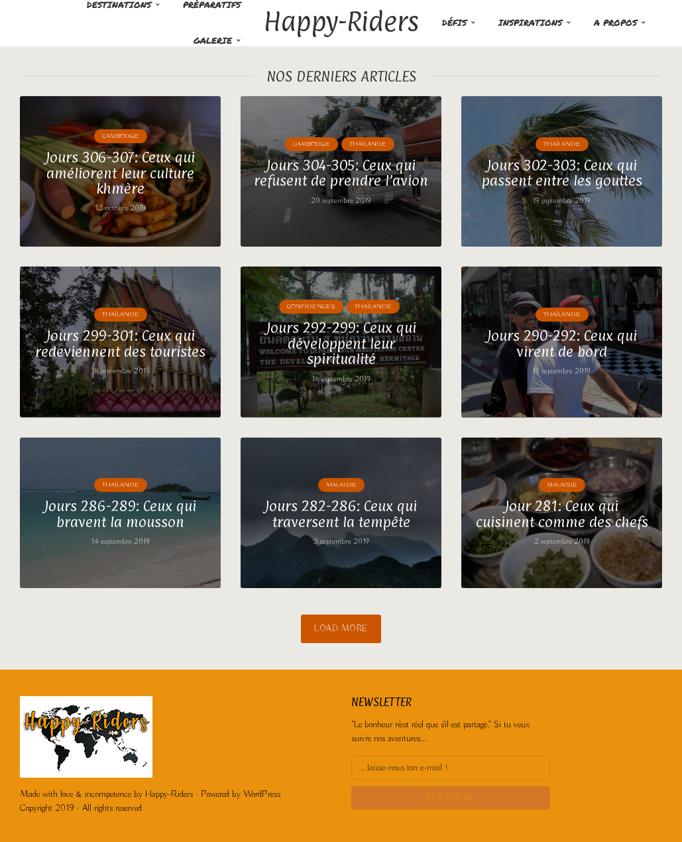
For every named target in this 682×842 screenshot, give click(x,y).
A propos (615, 23)
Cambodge (120, 136)
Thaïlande (367, 144)
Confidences (311, 306)
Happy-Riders (341, 21)
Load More (341, 628)
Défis (454, 23)
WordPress (261, 794)
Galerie (213, 40)
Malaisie (341, 485)
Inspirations (530, 23)
